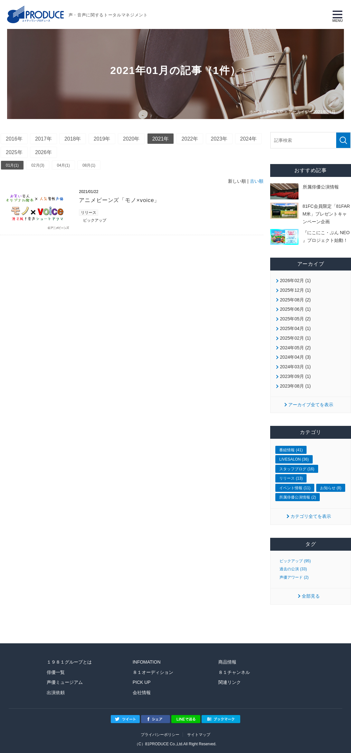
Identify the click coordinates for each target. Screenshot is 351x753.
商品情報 (227, 662)
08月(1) (88, 165)
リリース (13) (291, 478)
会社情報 (142, 692)
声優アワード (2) (294, 577)
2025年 (14, 152)
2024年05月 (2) (295, 347)
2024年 (248, 139)
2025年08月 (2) (295, 299)
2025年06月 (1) (295, 309)
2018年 (72, 139)
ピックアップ (94, 220)
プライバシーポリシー (160, 734)
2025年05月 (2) (295, 318)
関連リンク (229, 682)
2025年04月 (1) (295, 328)
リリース (88, 212)
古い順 (256, 181)
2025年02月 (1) (295, 338)
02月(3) (37, 165)
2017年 (43, 139)
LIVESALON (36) (293, 459)
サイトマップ (198, 734)
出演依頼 (56, 692)
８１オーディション (153, 672)
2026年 (43, 152)
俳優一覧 (56, 672)
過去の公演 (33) (293, 569)
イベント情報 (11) (294, 488)
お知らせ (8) (330, 488)
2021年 (160, 139)
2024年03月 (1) (295, 366)
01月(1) (12, 165)
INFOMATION (147, 662)
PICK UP (275, 111)
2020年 (131, 139)
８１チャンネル (234, 672)
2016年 (14, 139)
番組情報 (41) (291, 450)
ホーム (255, 111)
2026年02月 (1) (295, 280)
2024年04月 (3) (295, 357)
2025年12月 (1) (295, 290)
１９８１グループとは (69, 662)
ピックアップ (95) (295, 561)
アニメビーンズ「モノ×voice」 (119, 200)
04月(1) (63, 165)
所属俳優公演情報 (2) (297, 497)
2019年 (102, 139)
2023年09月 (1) (295, 376)
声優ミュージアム (65, 682)
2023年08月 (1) (295, 386)
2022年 (190, 139)
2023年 (219, 139)
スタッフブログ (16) (296, 469)
